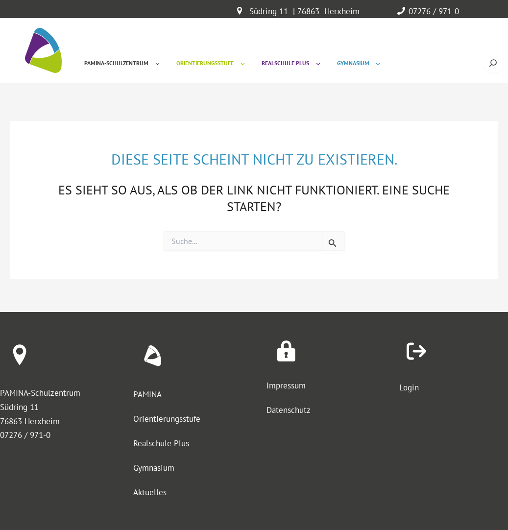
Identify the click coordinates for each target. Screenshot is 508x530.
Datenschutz (288, 410)
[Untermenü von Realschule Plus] (318, 63)
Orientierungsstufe (166, 418)
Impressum (286, 385)
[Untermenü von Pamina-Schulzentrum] (157, 63)
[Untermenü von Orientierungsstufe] (243, 63)
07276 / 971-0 (434, 11)
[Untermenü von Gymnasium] (378, 63)
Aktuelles (150, 492)
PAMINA (147, 394)
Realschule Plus (161, 443)
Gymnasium (153, 467)
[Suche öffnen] (493, 63)
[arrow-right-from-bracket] (416, 351)
